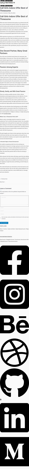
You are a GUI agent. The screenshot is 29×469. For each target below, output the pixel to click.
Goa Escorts (17, 239)
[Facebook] (14, 276)
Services (5, 229)
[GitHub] (14, 397)
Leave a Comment (4, 13)
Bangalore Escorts (10, 239)
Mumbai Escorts (4, 241)
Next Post (2, 181)
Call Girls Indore (7, 113)
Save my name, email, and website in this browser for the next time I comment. (15, 218)
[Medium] (14, 468)
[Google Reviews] (0, 400)
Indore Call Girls (11, 229)
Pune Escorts (3, 239)
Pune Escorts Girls (25, 239)
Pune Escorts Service (12, 241)
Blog (9, 13)
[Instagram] (14, 310)
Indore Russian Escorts (21, 229)
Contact (1, 230)
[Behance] (14, 337)
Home (1, 229)
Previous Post (4, 178)
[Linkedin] (14, 434)
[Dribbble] (14, 367)
